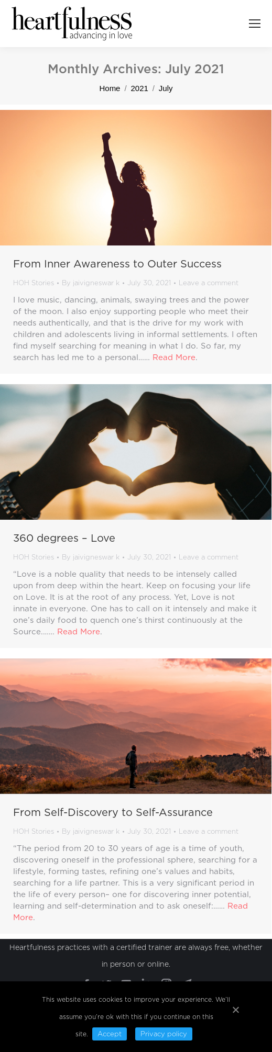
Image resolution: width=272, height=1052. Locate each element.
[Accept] (235, 1009)
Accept (109, 1034)
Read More (174, 357)
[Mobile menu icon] (255, 23)
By (90, 283)
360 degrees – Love (64, 538)
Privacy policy (163, 1034)
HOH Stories (33, 283)
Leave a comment (208, 283)
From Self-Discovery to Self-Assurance (113, 812)
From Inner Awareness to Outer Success (117, 264)
